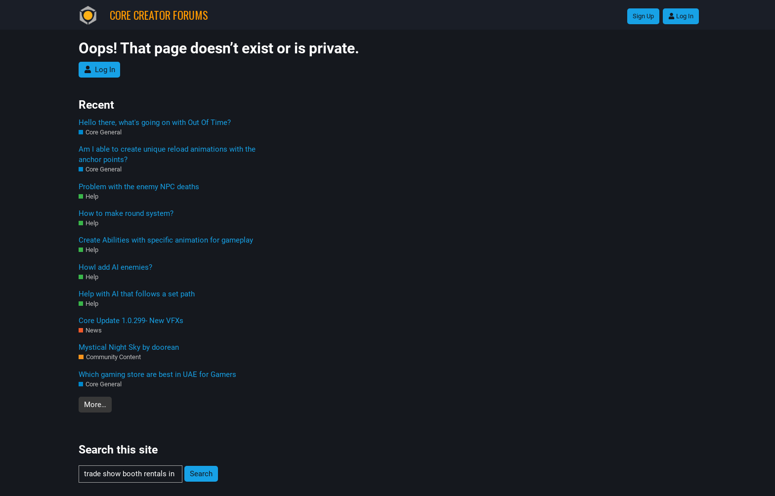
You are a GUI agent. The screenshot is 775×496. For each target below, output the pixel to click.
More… (95, 404)
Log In (680, 16)
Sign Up (643, 16)
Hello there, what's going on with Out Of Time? (155, 122)
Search (201, 473)
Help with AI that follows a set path (137, 293)
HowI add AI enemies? (115, 267)
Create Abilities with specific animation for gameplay (166, 240)
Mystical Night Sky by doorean (129, 347)
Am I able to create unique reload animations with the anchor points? (167, 154)
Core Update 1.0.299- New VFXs (131, 320)
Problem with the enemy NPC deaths (139, 186)
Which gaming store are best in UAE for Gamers (157, 374)
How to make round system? (126, 213)
